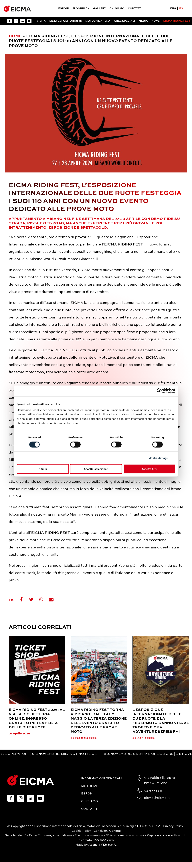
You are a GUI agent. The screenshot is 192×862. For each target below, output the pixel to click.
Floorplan (81, 8)
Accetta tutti (149, 469)
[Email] (53, 599)
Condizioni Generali (107, 831)
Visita (41, 21)
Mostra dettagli (158, 457)
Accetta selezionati (96, 469)
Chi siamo (117, 8)
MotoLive (89, 786)
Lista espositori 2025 (65, 21)
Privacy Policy (173, 826)
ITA (181, 8)
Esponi (63, 8)
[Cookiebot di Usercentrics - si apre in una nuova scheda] (159, 391)
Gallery (99, 8)
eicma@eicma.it (157, 798)
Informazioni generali (101, 778)
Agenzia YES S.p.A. (102, 844)
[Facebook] (23, 599)
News (155, 21)
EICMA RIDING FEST (176, 21)
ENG (173, 8)
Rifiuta (43, 469)
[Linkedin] (13, 599)
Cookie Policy (81, 831)
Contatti (135, 8)
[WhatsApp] (43, 599)
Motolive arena (97, 21)
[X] (33, 599)
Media (143, 21)
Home (15, 36)
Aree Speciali (124, 21)
